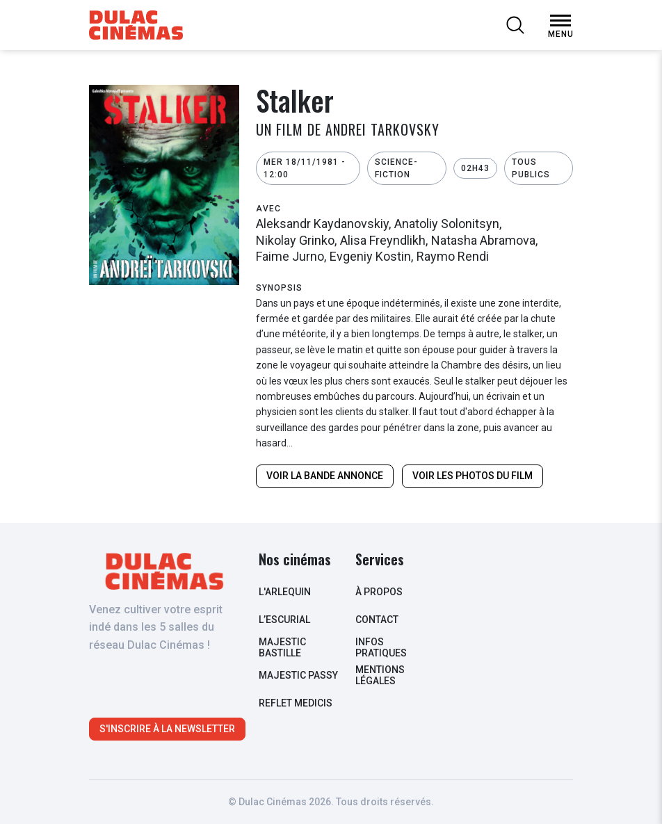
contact (376, 619)
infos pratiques (381, 647)
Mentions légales (380, 675)
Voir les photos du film (472, 475)
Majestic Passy (298, 675)
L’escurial (284, 619)
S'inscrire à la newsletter (167, 728)
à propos (379, 591)
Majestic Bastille (282, 647)
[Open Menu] (560, 20)
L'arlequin (285, 591)
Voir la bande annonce (324, 475)
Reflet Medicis (295, 703)
